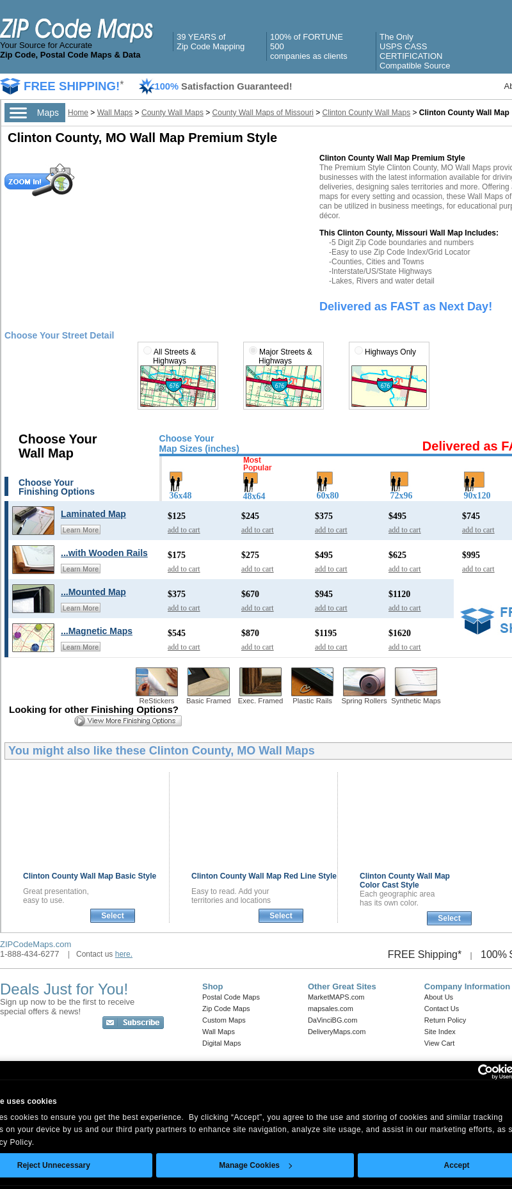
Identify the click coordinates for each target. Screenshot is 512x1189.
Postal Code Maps (231, 997)
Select (112, 915)
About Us (438, 997)
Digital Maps (221, 1043)
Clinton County (89, 876)
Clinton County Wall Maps (367, 112)
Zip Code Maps (226, 1008)
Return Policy (445, 1020)
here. (123, 954)
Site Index (440, 1031)
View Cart (439, 1043)
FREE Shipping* (425, 954)
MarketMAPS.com (336, 997)
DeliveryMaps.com (336, 1031)
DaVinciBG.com (332, 1020)
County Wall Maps (172, 112)
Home (78, 112)
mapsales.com (330, 1008)
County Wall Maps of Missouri (263, 112)
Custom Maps (224, 1020)
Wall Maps (115, 112)
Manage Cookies (255, 1165)
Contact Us (441, 1008)
